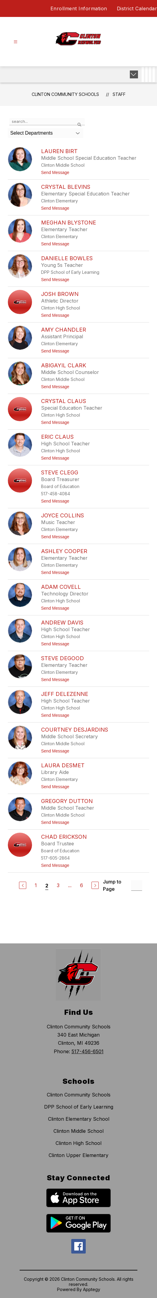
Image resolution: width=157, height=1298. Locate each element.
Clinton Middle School (78, 1131)
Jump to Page (112, 885)
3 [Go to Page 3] (58, 885)
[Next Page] (95, 885)
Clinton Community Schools (65, 94)
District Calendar (137, 8)
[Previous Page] (22, 885)
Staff (119, 94)
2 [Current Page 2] (46, 886)
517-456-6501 (88, 1051)
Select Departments (31, 133)
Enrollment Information (78, 8)
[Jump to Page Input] (136, 885)
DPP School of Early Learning (78, 1107)
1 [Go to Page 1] (36, 885)
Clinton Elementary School (78, 1119)
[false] (47, 121)
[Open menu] (15, 41)
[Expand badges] (134, 74)
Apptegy (91, 1289)
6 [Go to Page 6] (81, 885)
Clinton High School (78, 1143)
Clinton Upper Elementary (78, 1155)
